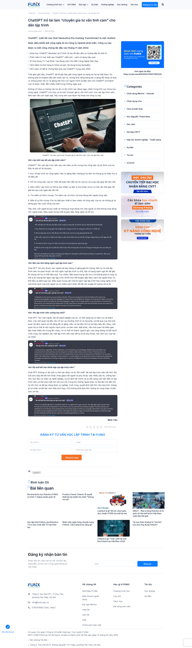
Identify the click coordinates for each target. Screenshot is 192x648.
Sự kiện (94, 4)
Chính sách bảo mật (91, 625)
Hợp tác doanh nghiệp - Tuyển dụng (144, 139)
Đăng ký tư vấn (150, 5)
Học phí (117, 596)
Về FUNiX (71, 4)
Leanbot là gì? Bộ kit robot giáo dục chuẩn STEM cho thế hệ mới (112, 512)
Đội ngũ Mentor (89, 604)
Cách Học (118, 601)
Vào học (134, 4)
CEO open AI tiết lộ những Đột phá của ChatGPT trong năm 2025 (60, 69)
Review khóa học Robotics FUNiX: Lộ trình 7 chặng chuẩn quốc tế (42, 495)
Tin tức (130, 155)
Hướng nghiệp (107, 4)
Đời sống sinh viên (121, 606)
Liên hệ (85, 615)
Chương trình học (55, 4)
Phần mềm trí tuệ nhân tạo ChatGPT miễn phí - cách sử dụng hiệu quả (63, 57)
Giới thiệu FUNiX (90, 591)
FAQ (84, 620)
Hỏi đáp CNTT (133, 132)
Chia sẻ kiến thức (44, 13)
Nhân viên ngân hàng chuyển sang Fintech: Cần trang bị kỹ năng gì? (78, 523)
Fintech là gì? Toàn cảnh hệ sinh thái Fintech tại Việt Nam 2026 (111, 540)
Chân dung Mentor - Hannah (140, 93)
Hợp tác (86, 609)
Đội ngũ (83, 4)
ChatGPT (36, 473)
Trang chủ (31, 13)
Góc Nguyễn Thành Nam (138, 116)
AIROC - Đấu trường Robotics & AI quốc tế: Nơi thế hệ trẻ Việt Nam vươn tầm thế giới (148, 513)
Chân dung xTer (134, 101)
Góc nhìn (131, 124)
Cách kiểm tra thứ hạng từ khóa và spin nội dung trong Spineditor (60, 65)
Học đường (122, 4)
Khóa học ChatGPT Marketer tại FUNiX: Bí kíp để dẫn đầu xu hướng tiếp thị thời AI (68, 53)
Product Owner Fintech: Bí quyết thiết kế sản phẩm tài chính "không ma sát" (78, 497)
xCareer (131, 163)
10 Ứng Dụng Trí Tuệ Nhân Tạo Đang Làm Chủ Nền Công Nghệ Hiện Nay (64, 61)
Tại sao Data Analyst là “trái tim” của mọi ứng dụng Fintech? (147, 523)
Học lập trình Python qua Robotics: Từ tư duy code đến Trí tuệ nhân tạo (43, 524)
